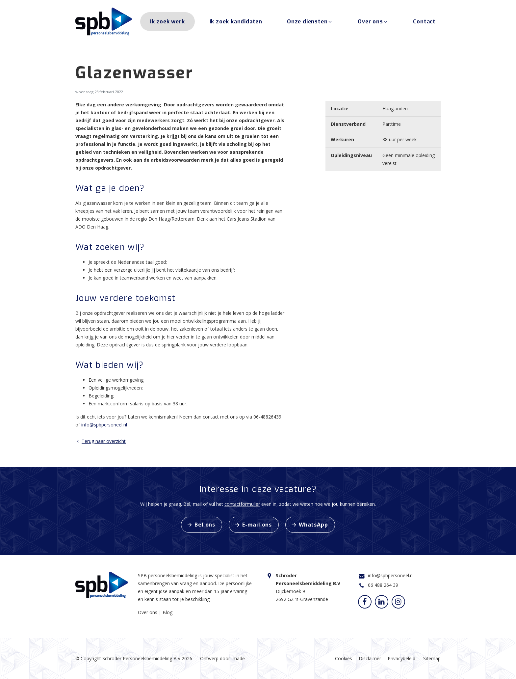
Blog (167, 612)
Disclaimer (370, 658)
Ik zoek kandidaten (236, 22)
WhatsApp (313, 524)
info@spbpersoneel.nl (104, 424)
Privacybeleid (401, 658)
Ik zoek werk (167, 22)
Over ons (373, 22)
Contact (424, 22)
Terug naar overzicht (100, 441)
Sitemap (432, 658)
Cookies (343, 658)
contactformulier (242, 504)
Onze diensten (310, 22)
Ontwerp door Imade (222, 658)
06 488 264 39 (383, 585)
